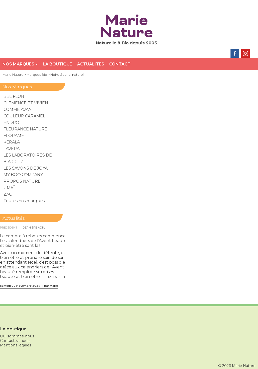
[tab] (10, 227)
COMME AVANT (19, 109)
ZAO (8, 194)
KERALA (12, 142)
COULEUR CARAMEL (24, 116)
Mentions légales (15, 345)
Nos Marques (20, 64)
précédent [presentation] (8, 227)
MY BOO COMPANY (23, 174)
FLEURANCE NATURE (25, 129)
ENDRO (11, 122)
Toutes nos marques (24, 200)
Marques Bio (37, 75)
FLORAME (14, 135)
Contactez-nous (14, 340)
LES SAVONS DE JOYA (26, 168)
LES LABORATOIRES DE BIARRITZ (28, 158)
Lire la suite (56, 277)
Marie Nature (13, 75)
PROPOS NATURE (22, 181)
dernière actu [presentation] (34, 227)
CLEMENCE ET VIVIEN (26, 103)
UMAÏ (9, 187)
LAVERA (12, 148)
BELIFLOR (14, 96)
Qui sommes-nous (17, 336)
